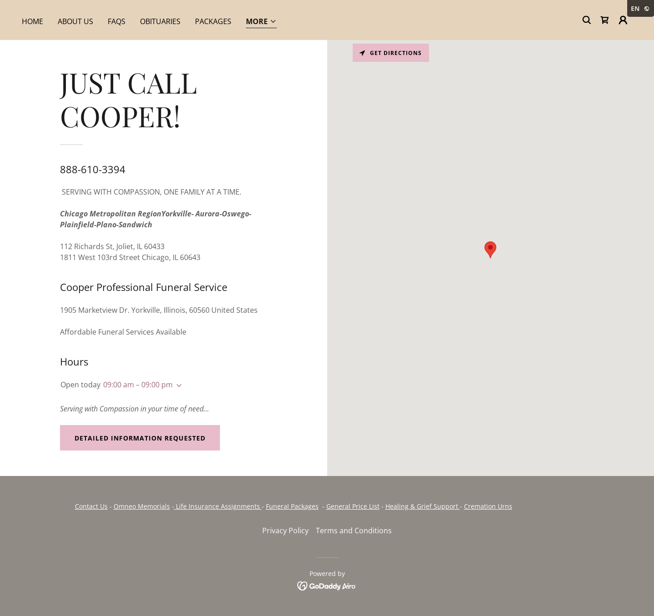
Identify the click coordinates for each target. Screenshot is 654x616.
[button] (261, 22)
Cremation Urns (488, 506)
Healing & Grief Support (422, 506)
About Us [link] (75, 21)
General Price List (352, 506)
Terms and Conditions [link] (354, 531)
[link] (605, 20)
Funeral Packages (292, 506)
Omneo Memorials (142, 506)
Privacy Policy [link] (285, 531)
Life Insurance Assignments (218, 506)
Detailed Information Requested (140, 438)
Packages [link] (213, 21)
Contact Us (91, 506)
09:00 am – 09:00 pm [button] (138, 385)
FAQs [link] (116, 21)
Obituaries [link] (160, 21)
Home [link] (32, 21)
